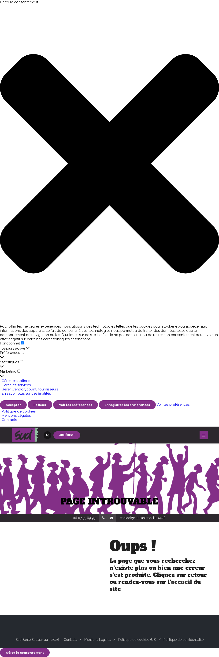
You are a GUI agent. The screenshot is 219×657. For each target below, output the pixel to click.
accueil (181, 581)
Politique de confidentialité (183, 640)
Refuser (39, 405)
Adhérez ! (66, 435)
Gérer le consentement (25, 652)
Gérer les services (16, 385)
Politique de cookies (19, 411)
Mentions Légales (16, 415)
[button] (109, 164)
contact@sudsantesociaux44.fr (143, 518)
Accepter (13, 405)
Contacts (9, 420)
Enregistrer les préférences (127, 405)
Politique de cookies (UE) (137, 640)
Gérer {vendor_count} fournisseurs (30, 389)
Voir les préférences (75, 405)
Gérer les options (16, 381)
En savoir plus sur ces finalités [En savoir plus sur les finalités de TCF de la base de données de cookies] (26, 393)
